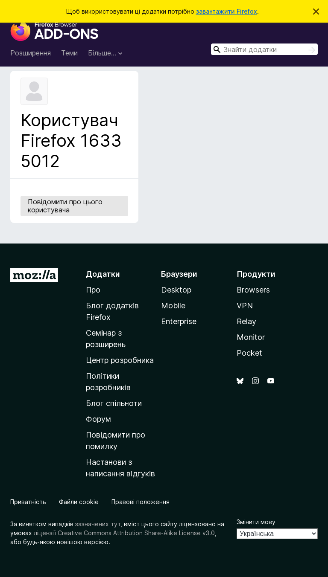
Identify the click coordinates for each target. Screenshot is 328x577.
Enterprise (178, 321)
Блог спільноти (114, 403)
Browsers (253, 289)
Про (93, 289)
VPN (245, 305)
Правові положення (140, 501)
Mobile (173, 305)
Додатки (103, 274)
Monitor (251, 337)
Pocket (249, 352)
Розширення (30, 53)
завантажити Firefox (226, 11)
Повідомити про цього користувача (65, 205)
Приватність (28, 501)
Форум (98, 419)
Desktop (176, 289)
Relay (246, 321)
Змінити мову (256, 521)
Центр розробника (120, 360)
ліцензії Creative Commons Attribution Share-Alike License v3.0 (124, 532)
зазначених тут (97, 524)
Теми (69, 53)
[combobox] (264, 49)
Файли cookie (79, 501)
